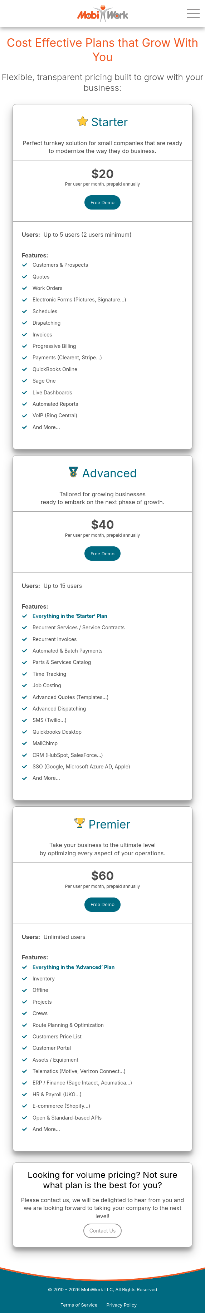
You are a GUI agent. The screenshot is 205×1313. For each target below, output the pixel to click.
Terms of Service (78, 1305)
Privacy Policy (122, 1305)
